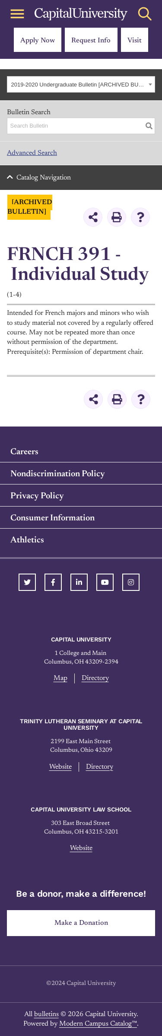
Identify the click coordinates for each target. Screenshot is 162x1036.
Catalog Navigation (43, 177)
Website (60, 766)
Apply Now (37, 40)
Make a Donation (81, 923)
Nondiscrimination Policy (57, 474)
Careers (24, 452)
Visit (134, 40)
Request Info (91, 40)
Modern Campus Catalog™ (98, 1023)
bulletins (46, 1014)
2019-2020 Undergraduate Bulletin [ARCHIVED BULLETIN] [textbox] (78, 84)
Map (60, 678)
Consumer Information (52, 518)
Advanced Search (32, 153)
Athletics (27, 540)
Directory (95, 678)
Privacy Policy (37, 496)
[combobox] (81, 84)
